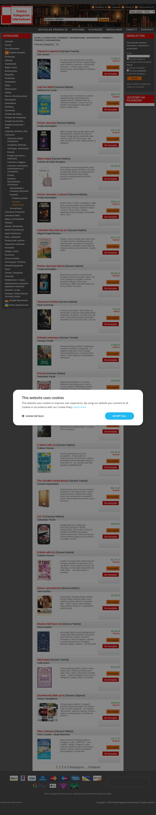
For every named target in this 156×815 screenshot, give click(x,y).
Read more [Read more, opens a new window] (80, 407)
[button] (33, 415)
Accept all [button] (119, 415)
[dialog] (78, 407)
